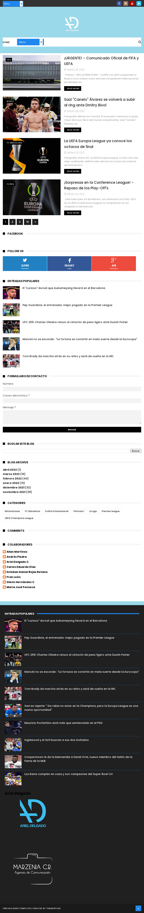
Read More (70, 88)
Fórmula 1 (79, 511)
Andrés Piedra (17, 557)
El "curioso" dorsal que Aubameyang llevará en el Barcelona (63, 288)
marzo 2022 (11, 474)
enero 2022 (11, 483)
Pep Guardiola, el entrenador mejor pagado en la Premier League (67, 305)
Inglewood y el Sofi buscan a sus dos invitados (56, 740)
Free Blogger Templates (17, 908)
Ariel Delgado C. (18, 562)
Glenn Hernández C (20, 582)
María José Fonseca (21, 587)
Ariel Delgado (18, 793)
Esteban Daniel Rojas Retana (27, 572)
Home (6, 42)
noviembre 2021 (14, 492)
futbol (10, 184)
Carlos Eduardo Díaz (21, 567)
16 (27, 222)
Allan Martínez (17, 552)
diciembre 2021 (13, 487)
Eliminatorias (12, 511)
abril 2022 (10, 470)
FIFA (9, 59)
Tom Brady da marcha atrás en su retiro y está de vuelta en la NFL (68, 356)
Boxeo (10, 101)
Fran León (14, 577)
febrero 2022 (12, 479)
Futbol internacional (56, 511)
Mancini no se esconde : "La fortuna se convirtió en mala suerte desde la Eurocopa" (79, 339)
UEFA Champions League (19, 518)
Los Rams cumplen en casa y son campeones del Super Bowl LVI (68, 774)
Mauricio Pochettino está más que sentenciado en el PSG (63, 723)
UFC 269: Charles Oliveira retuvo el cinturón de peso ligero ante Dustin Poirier (75, 322)
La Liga (93, 511)
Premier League (111, 511)
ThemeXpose (53, 908)
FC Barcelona (14, 142)
